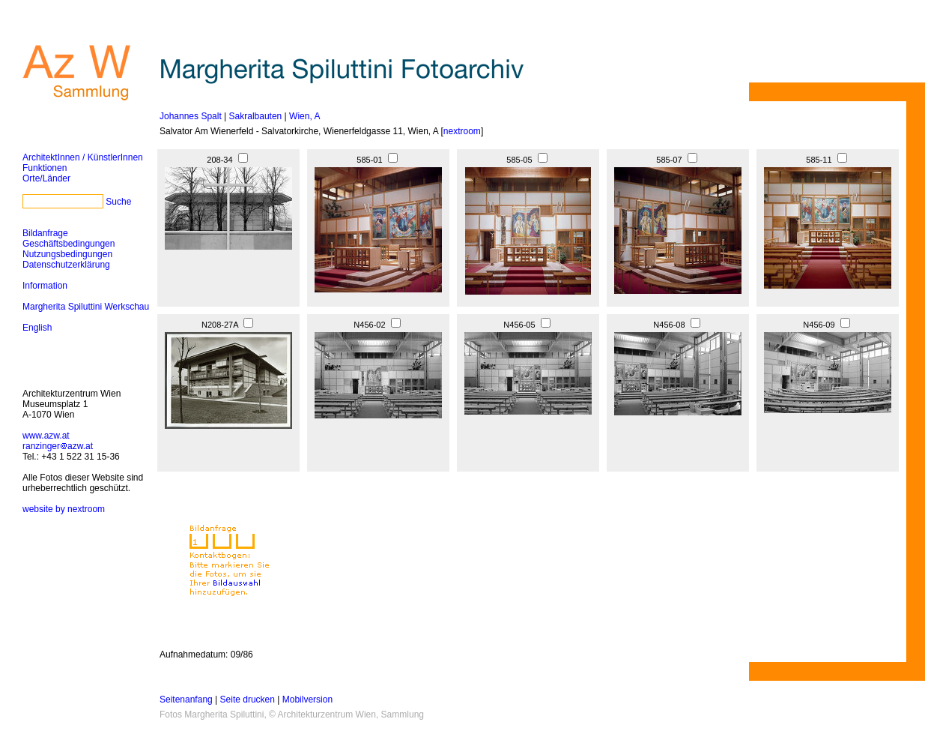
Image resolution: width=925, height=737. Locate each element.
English (37, 327)
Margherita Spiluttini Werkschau (85, 306)
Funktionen (44, 168)
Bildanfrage (45, 233)
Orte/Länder (46, 178)
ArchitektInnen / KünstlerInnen (82, 157)
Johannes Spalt (191, 116)
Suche (118, 201)
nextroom (462, 131)
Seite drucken (247, 699)
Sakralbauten (255, 116)
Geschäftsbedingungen (68, 243)
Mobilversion (307, 699)
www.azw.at (46, 435)
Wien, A (304, 116)
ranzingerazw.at (57, 446)
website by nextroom (63, 509)
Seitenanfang (186, 699)
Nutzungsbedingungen (67, 254)
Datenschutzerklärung (66, 264)
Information (44, 285)
